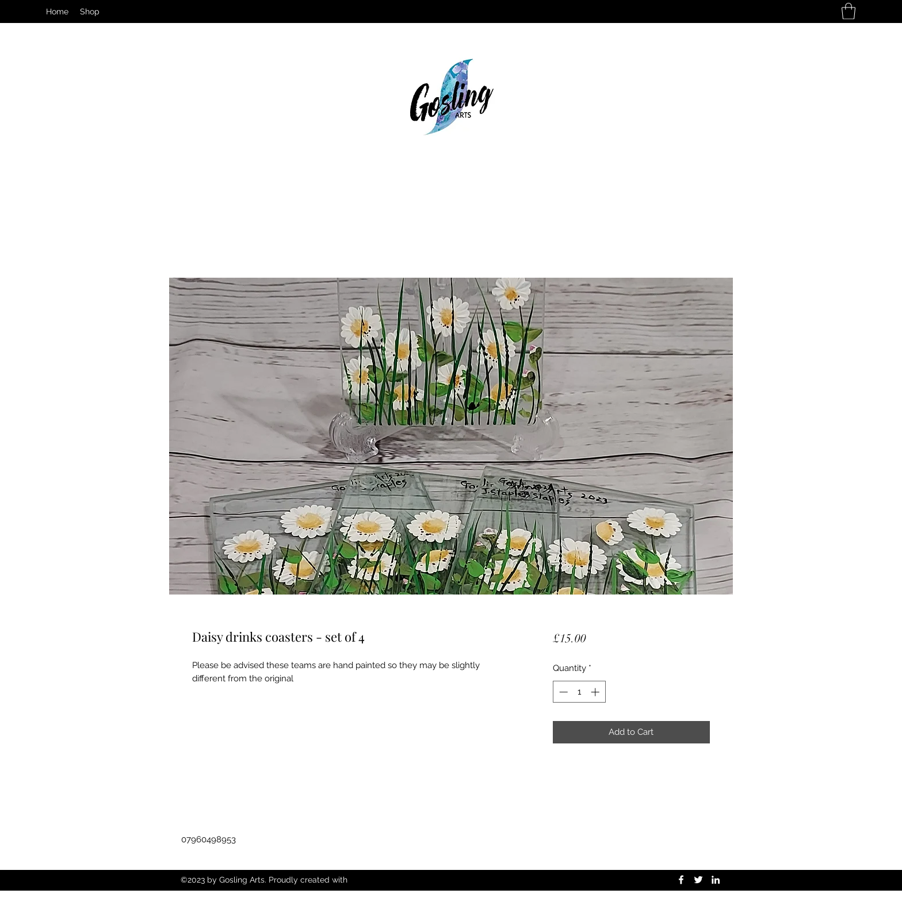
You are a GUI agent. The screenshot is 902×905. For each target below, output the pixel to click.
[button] (848, 11)
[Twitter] (698, 879)
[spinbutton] (579, 692)
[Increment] (596, 692)
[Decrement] (562, 692)
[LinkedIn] (715, 879)
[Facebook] (681, 879)
